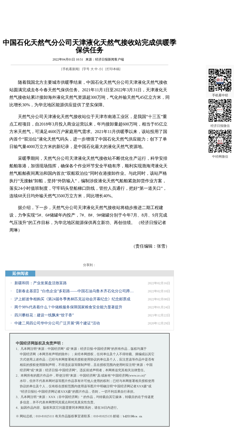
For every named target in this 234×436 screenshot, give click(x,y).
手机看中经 (220, 80)
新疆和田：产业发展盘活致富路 (40, 283)
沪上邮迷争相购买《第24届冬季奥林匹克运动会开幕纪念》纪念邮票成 (72, 299)
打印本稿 (113, 69)
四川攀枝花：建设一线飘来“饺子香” (44, 315)
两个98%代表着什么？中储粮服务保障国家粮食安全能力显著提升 (68, 307)
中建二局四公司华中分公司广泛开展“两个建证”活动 (57, 323)
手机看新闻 (71, 69)
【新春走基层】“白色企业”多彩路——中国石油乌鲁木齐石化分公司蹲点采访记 (74, 291)
